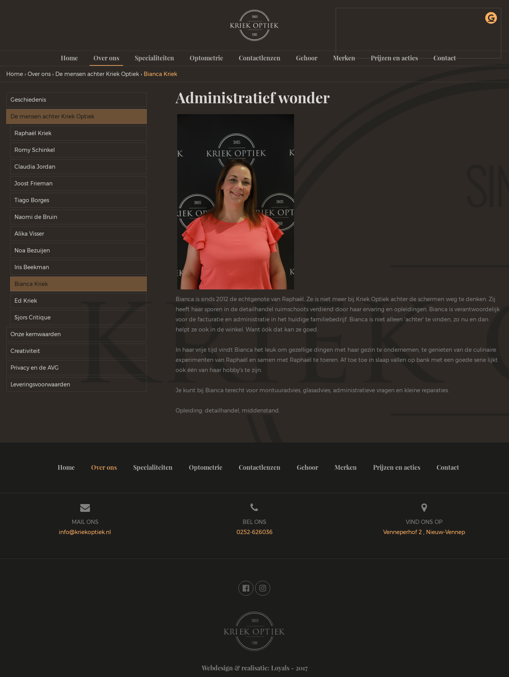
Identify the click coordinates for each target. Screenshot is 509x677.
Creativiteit (25, 350)
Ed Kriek (25, 300)
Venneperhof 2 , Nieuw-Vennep (424, 532)
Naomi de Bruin (35, 216)
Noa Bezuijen (32, 250)
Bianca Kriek (31, 283)
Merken (346, 467)
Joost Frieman (33, 183)
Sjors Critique (32, 317)
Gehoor (306, 58)
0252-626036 (254, 532)
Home (69, 58)
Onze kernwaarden (36, 334)
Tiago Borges (31, 200)
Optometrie (206, 58)
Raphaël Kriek (32, 133)
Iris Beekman (31, 267)
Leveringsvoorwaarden (40, 384)
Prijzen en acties (396, 467)
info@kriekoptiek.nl (85, 532)
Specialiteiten (154, 58)
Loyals (280, 668)
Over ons (106, 58)
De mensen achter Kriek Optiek (52, 116)
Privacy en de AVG (35, 367)
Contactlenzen (259, 58)
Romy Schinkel (34, 149)
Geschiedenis (28, 99)
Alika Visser (29, 233)
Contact (448, 467)
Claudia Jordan (34, 166)
